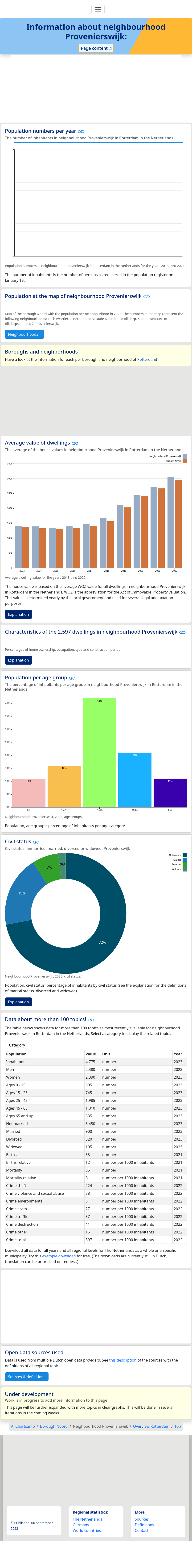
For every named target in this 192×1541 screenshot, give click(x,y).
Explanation (18, 614)
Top (178, 1426)
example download (59, 1256)
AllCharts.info (23, 1426)
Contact (141, 1530)
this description (122, 1360)
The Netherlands (87, 1519)
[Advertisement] (96, 89)
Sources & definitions (26, 1376)
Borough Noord (54, 1426)
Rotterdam (146, 359)
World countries (87, 1530)
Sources (142, 1519)
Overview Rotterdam (151, 1426)
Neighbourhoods (23, 334)
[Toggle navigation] (98, 9)
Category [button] (17, 1045)
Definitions (144, 1524)
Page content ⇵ (96, 48)
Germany (81, 1524)
